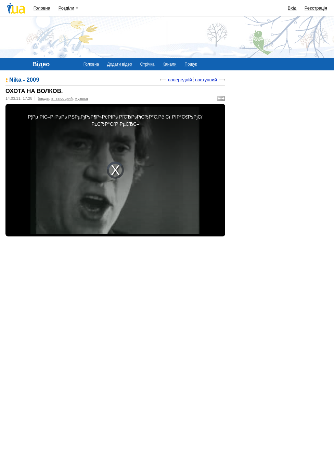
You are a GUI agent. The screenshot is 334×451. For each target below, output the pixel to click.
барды (43, 98)
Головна (42, 8)
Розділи (66, 8)
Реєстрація (316, 8)
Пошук (190, 64)
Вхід (292, 8)
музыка (81, 98)
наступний (206, 79)
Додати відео (119, 64)
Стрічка (147, 64)
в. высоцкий (62, 98)
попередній (180, 79)
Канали (170, 64)
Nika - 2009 (24, 80)
